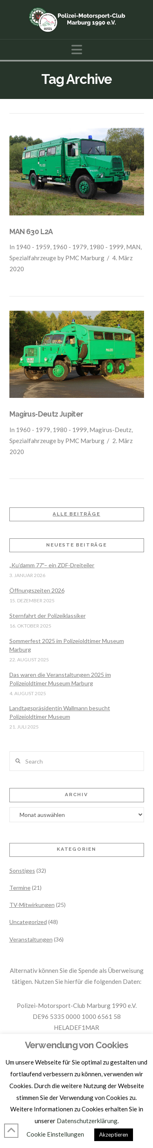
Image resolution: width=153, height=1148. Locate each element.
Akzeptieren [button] (113, 1134)
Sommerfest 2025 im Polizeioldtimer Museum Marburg (66, 645)
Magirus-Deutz (110, 429)
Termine (20, 887)
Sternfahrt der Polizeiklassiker (47, 615)
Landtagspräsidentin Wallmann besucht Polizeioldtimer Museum (59, 712)
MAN (133, 246)
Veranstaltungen (31, 939)
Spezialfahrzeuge (32, 257)
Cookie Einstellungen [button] (55, 1134)
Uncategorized (28, 921)
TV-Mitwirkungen (32, 904)
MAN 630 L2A (31, 231)
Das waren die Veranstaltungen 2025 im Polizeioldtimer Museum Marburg (60, 679)
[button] (76, 49)
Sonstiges (22, 870)
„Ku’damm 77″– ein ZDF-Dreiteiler (52, 565)
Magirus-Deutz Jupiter (46, 414)
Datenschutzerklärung (87, 1120)
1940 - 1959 (33, 246)
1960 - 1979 (70, 246)
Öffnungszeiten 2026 (36, 590)
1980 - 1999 (106, 246)
